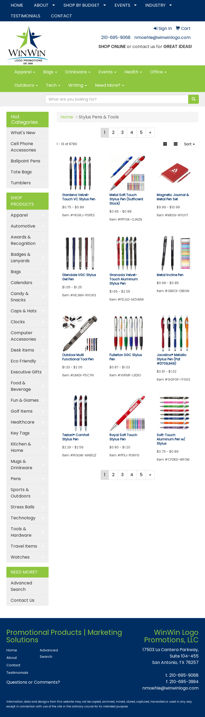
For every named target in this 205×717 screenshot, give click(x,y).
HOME (17, 5)
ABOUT (41, 5)
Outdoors (26, 85)
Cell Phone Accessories (23, 147)
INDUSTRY (155, 5)
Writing (77, 85)
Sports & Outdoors (20, 493)
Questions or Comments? (33, 682)
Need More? (109, 85)
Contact (13, 665)
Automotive (23, 226)
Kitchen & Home (21, 447)
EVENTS (122, 5)
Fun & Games (25, 400)
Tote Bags (21, 172)
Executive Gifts (26, 372)
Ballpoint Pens (25, 161)
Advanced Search (21, 586)
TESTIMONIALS (25, 16)
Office (158, 72)
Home (11, 650)
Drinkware (77, 72)
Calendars (21, 283)
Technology (23, 518)
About (11, 657)
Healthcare (22, 422)
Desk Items (22, 350)
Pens (16, 479)
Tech (53, 85)
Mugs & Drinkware (21, 464)
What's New (23, 133)
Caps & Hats (24, 311)
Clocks (18, 322)
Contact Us (22, 600)
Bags (50, 72)
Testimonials (17, 672)
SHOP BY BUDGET (82, 5)
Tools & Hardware (21, 532)
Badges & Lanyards (20, 257)
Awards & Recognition (23, 240)
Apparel (24, 72)
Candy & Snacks (20, 296)
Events (107, 72)
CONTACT (61, 16)
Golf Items (22, 411)
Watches (20, 557)
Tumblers (21, 183)
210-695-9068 (116, 37)
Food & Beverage (21, 386)
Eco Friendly (23, 361)
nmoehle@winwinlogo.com (162, 37)
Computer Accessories (23, 336)
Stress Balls (22, 507)
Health (133, 72)
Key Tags (20, 433)
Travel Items (24, 546)
